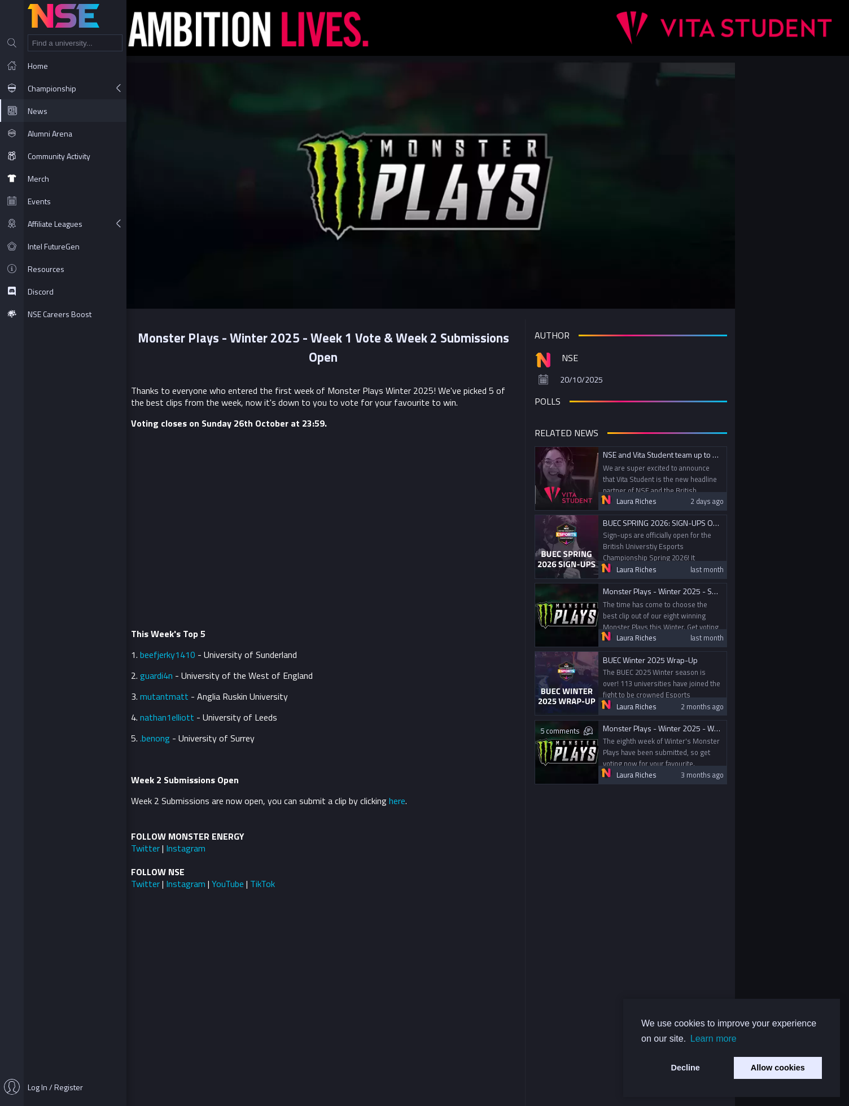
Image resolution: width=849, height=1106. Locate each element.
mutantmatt (227, 688)
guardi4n (219, 667)
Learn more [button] (713, 1038)
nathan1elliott (230, 709)
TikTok (325, 876)
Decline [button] (685, 1067)
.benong (218, 730)
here (460, 793)
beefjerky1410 (231, 646)
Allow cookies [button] (778, 1067)
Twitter (208, 840)
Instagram (249, 840)
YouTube (291, 876)
